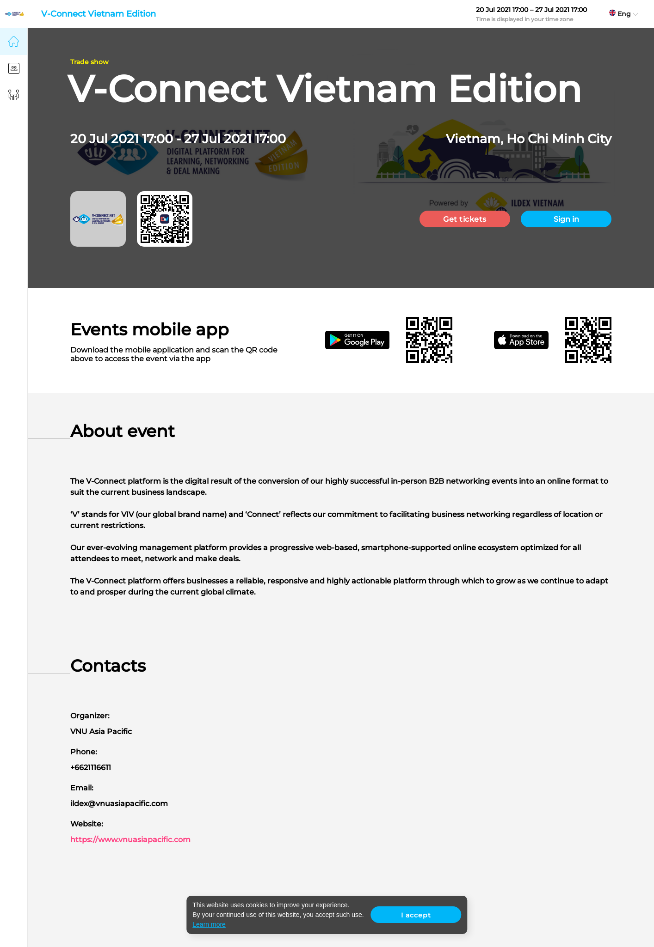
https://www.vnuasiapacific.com (130, 839)
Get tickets (465, 219)
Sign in (566, 219)
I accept (416, 915)
